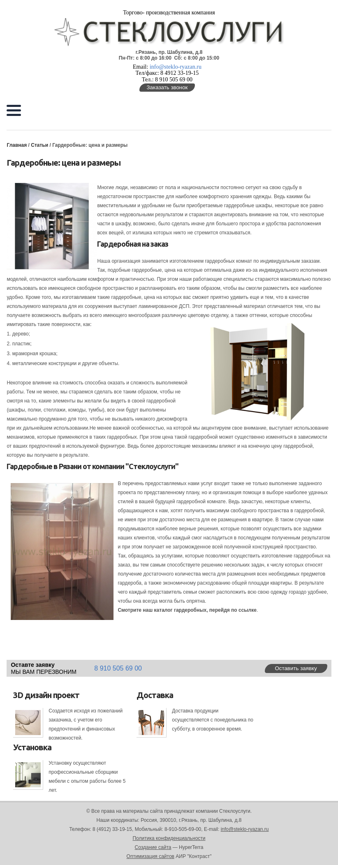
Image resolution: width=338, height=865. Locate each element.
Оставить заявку (296, 668)
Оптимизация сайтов (150, 856)
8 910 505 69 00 (118, 668)
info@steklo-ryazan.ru (175, 67)
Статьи (40, 145)
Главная (17, 145)
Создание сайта (153, 847)
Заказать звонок (167, 87)
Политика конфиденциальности (168, 838)
